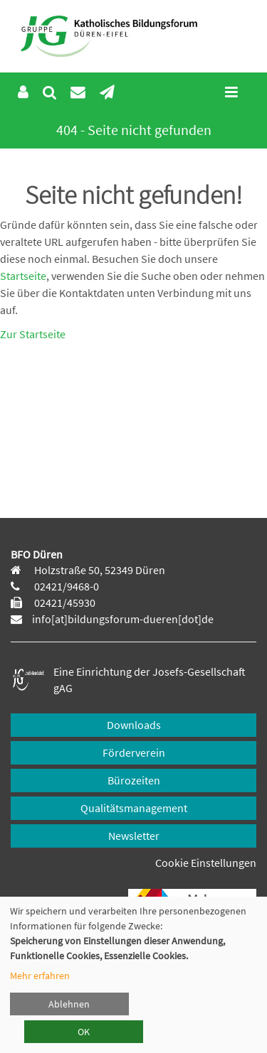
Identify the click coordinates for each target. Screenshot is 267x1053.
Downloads (134, 725)
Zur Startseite (33, 334)
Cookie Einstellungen (205, 862)
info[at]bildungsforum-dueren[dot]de (123, 619)
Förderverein (134, 752)
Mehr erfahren (40, 975)
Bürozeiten (134, 780)
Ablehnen (69, 1004)
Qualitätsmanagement (133, 808)
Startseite (23, 276)
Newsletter (133, 835)
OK (84, 1031)
